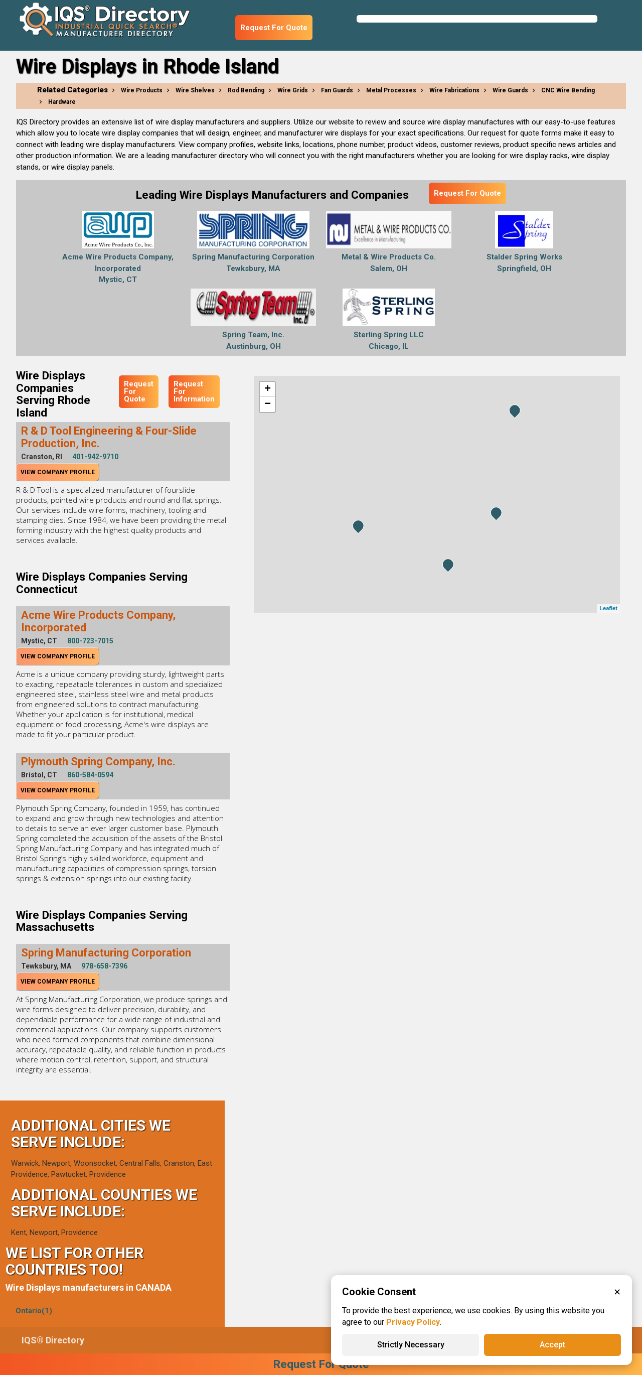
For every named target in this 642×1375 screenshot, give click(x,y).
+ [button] (267, 389)
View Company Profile (58, 472)
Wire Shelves (195, 90)
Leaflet (608, 608)
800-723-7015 (90, 641)
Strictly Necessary (410, 1344)
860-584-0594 (90, 775)
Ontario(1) (34, 1310)
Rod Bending (246, 90)
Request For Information (194, 391)
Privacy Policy (413, 1322)
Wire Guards (510, 90)
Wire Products (142, 90)
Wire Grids (292, 90)
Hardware (62, 101)
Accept (552, 1344)
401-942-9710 (95, 457)
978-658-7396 (104, 966)
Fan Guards (337, 90)
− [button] (267, 404)
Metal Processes (391, 90)
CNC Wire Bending (568, 90)
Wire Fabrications (454, 90)
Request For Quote (273, 27)
